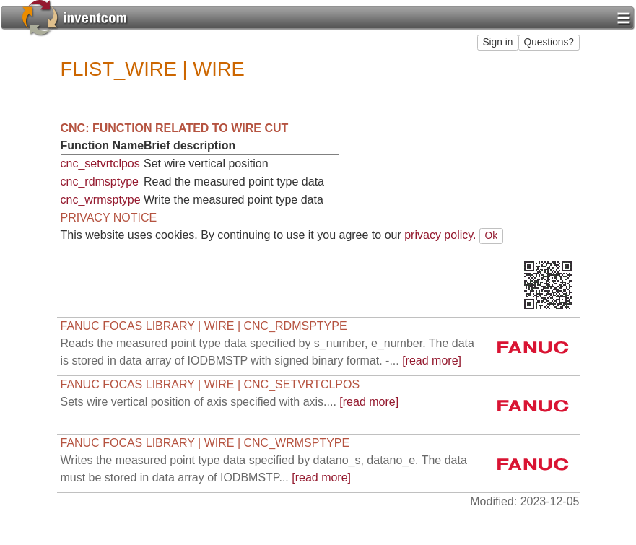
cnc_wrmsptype (101, 199)
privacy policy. (440, 235)
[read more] (230, 402)
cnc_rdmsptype (100, 181)
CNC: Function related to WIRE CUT (175, 128)
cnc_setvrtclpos (100, 163)
